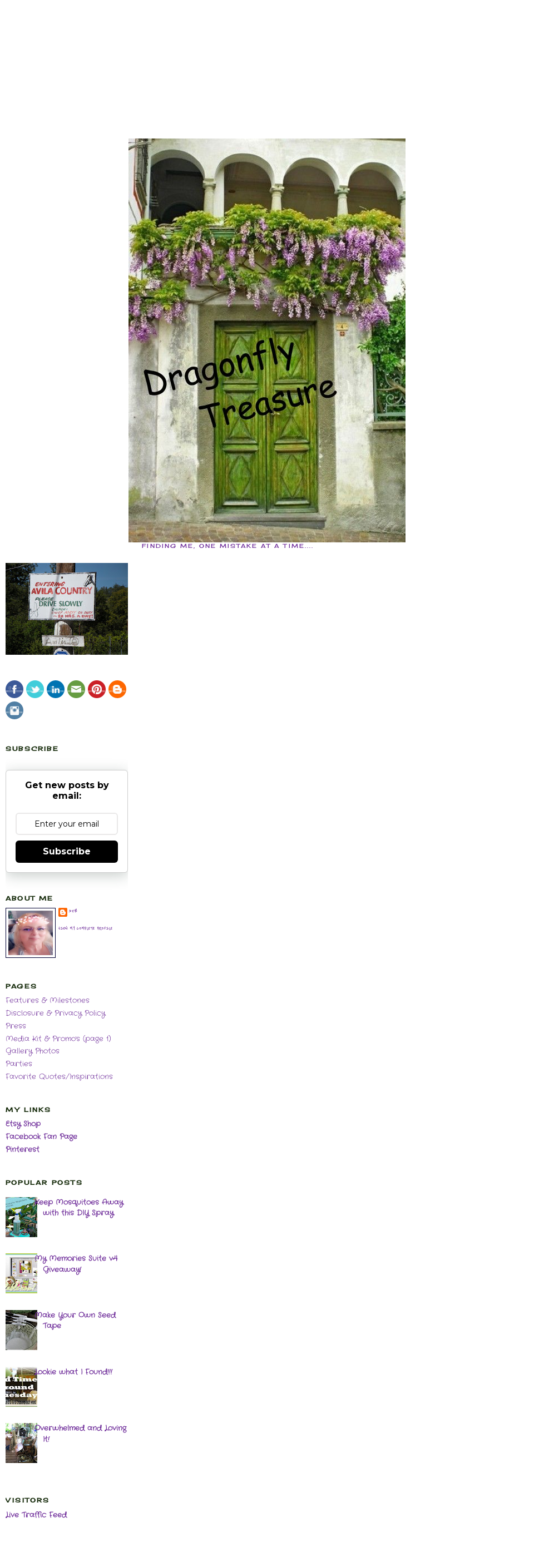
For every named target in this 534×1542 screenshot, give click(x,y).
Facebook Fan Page (41, 1136)
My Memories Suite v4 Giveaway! (75, 1264)
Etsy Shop (23, 1124)
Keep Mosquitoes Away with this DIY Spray (78, 1208)
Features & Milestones (48, 1000)
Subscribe (67, 851)
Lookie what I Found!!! (73, 1372)
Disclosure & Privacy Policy (55, 1013)
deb (73, 911)
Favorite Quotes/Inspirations (59, 1076)
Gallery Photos (33, 1051)
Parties (19, 1064)
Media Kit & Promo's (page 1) (58, 1039)
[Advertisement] (267, 55)
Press (16, 1026)
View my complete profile (85, 928)
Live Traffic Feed (36, 1515)
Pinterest (22, 1149)
